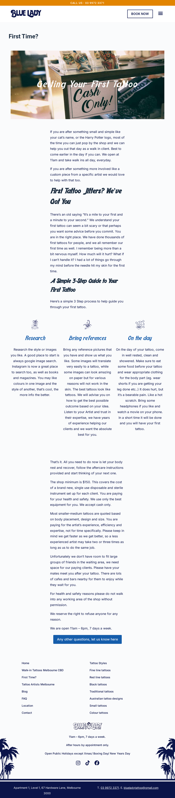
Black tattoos (98, 684)
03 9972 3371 (110, 787)
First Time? (29, 677)
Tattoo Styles (98, 663)
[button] (160, 13)
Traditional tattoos (102, 691)
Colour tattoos (99, 712)
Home (25, 663)
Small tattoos (98, 705)
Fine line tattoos (100, 670)
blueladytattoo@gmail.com (141, 787)
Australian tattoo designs (106, 698)
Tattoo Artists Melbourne (38, 684)
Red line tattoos (100, 677)
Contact (27, 712)
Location (27, 705)
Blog (25, 691)
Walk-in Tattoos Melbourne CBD (43, 670)
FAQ (24, 698)
